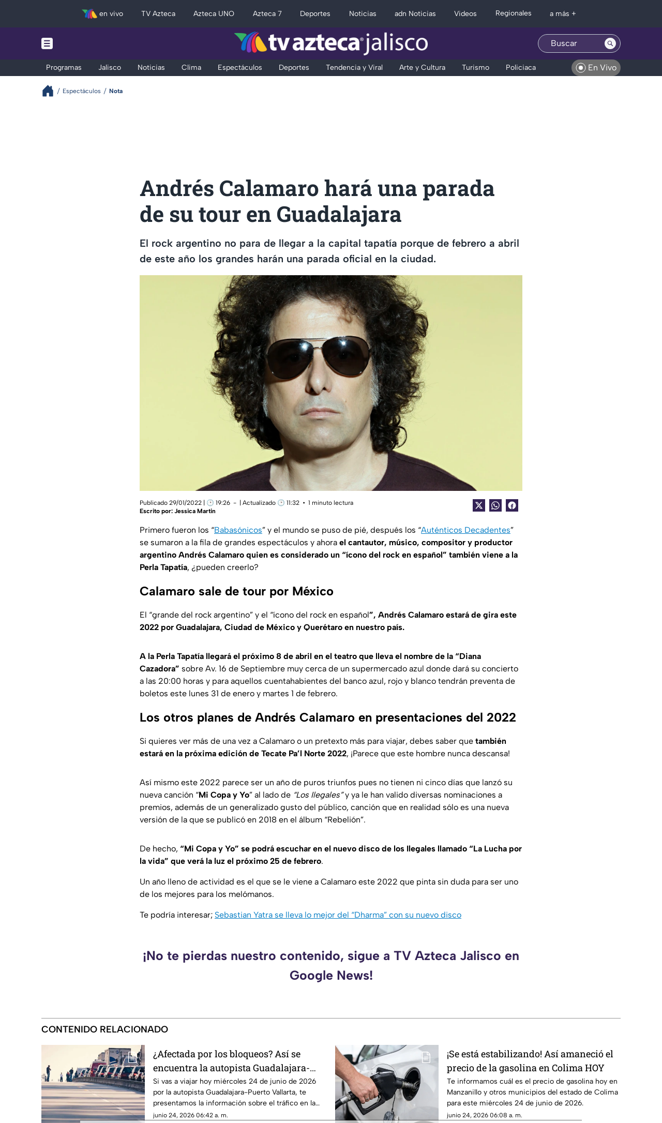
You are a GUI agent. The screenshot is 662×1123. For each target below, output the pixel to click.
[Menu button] (82, 43)
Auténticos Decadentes (465, 530)
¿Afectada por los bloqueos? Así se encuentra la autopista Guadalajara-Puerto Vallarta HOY (231, 1060)
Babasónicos (238, 530)
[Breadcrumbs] (52, 90)
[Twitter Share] (479, 505)
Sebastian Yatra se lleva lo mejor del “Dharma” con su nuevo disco (338, 915)
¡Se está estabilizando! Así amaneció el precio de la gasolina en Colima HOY (530, 1060)
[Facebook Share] (512, 505)
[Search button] (610, 43)
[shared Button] (495, 505)
